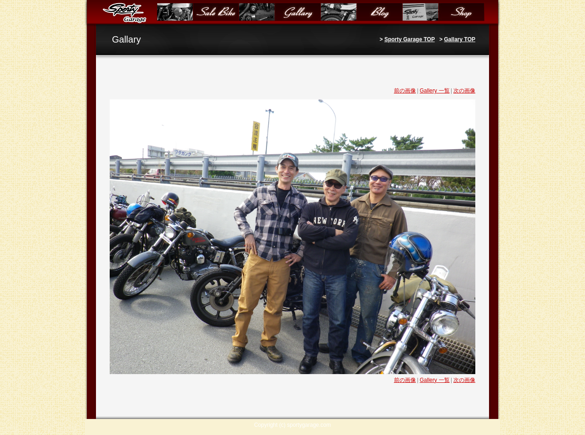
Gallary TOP (459, 39)
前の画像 (405, 90)
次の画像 (464, 90)
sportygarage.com (309, 425)
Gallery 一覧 (434, 90)
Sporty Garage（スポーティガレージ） (126, 12)
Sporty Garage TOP (409, 39)
